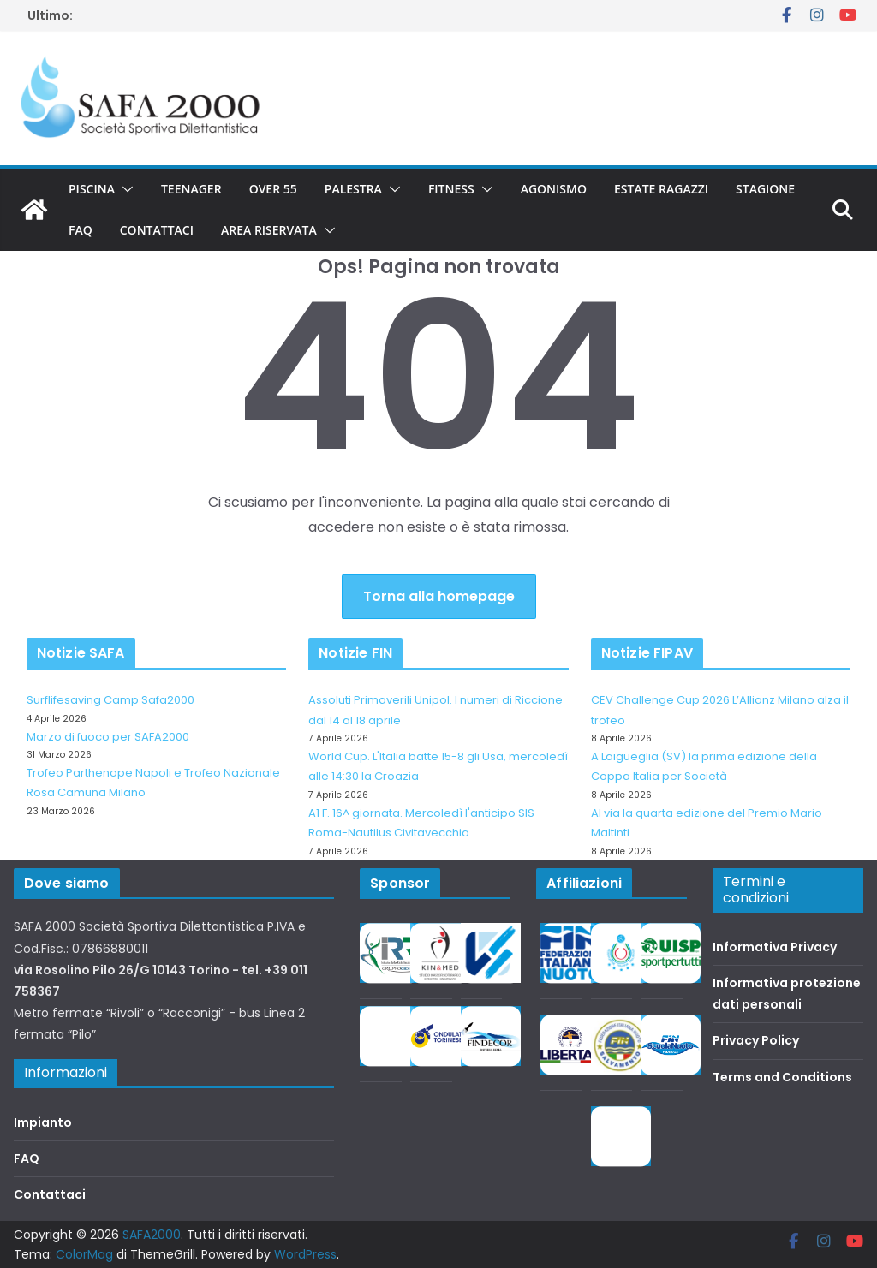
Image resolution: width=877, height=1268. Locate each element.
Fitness (451, 189)
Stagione (765, 189)
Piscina (92, 189)
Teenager (191, 189)
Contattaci (157, 230)
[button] (124, 189)
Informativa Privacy (775, 946)
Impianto (43, 1122)
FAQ (80, 230)
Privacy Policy (756, 1040)
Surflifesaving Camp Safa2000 (110, 700)
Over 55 (273, 189)
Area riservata (269, 230)
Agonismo (554, 189)
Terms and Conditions (782, 1077)
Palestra (353, 189)
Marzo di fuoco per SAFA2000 (108, 737)
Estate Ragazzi (661, 189)
